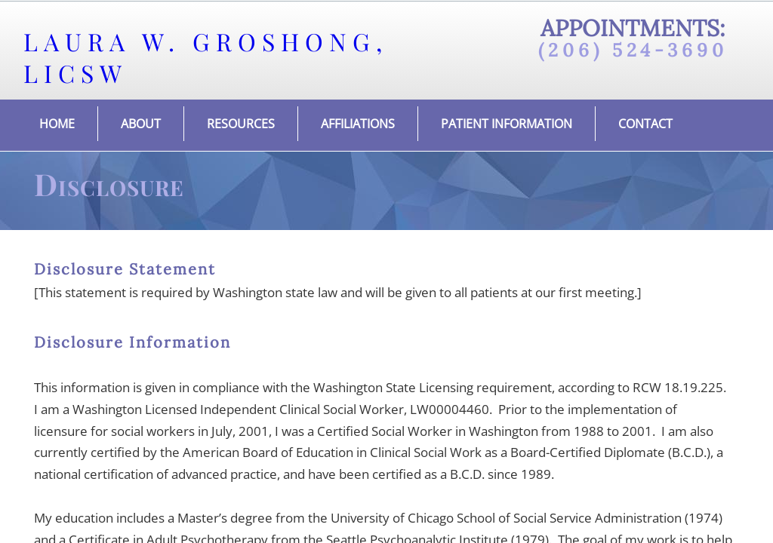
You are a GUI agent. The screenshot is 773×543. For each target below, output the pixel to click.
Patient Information (506, 123)
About (141, 123)
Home (57, 123)
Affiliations (358, 123)
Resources (241, 123)
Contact (645, 123)
